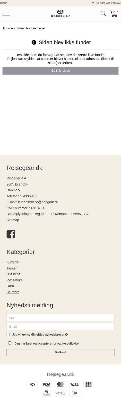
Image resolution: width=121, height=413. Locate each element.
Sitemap (13, 220)
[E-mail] (60, 326)
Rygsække (15, 280)
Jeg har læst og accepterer (47, 343)
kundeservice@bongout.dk (38, 202)
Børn (10, 286)
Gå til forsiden (60, 70)
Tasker (12, 268)
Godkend (60, 352)
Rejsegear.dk (60, 374)
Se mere (13, 292)
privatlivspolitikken (66, 343)
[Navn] (60, 317)
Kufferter (13, 262)
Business (13, 274)
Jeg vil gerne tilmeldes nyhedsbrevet (40, 334)
